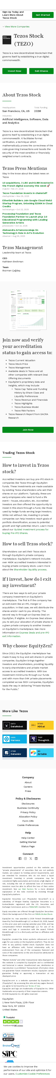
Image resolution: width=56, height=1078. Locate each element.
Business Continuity (28, 808)
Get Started (43, 14)
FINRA (31, 907)
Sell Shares (41, 71)
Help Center (28, 837)
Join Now (28, 429)
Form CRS (27, 821)
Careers (28, 786)
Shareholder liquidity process (30, 569)
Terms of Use (34, 986)
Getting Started (28, 842)
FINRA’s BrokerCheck (43, 914)
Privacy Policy (28, 812)
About (28, 782)
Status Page (27, 846)
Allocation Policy (28, 816)
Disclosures (28, 803)
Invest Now (14, 71)
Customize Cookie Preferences (33, 1073)
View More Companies (17, 26)
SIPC (36, 907)
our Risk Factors (25, 889)
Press (28, 791)
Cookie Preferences (28, 825)
